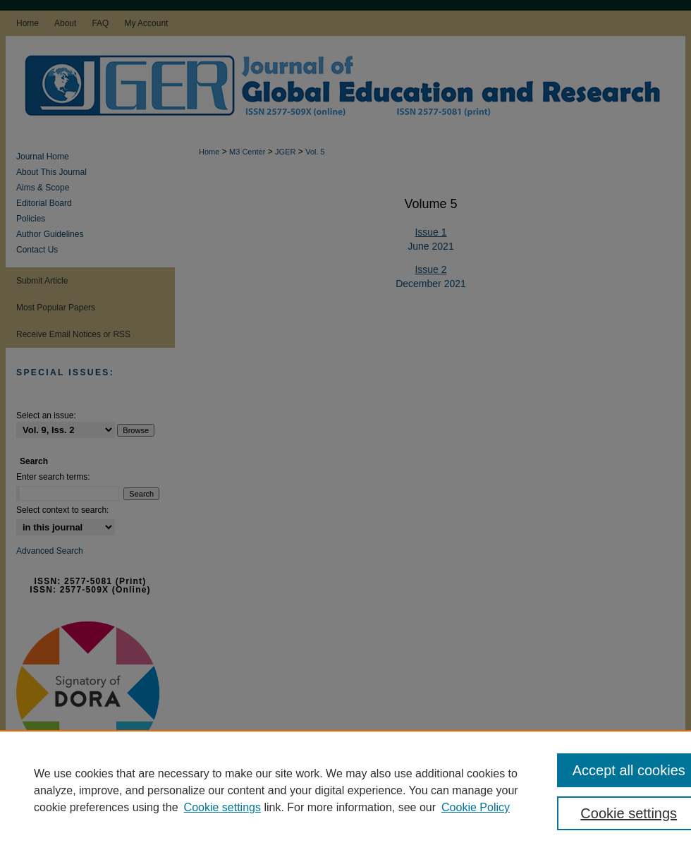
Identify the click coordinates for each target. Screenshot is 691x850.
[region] (345, 790)
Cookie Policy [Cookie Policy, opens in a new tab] (475, 807)
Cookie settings (222, 807)
